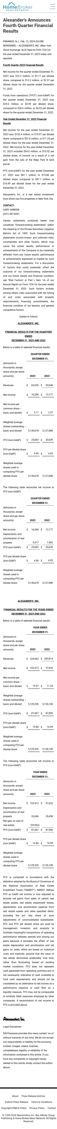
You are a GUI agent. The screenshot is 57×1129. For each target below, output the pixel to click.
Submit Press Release (16, 1102)
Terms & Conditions (41, 1102)
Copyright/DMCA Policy (13, 1108)
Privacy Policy (37, 1108)
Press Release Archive (33, 1096)
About (15, 1096)
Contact (52, 1108)
